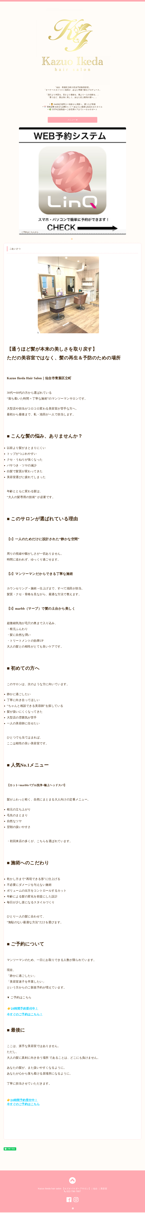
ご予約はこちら (29, 1015)
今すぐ (11, 1015)
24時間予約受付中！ (24, 1009)
